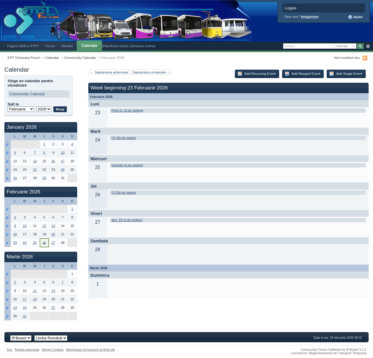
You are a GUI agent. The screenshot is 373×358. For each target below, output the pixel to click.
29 (44, 178)
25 (34, 242)
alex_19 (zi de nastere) (127, 220)
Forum (50, 46)
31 (24, 316)
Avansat (368, 46)
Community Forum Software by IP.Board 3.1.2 (333, 349)
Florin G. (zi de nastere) (127, 110)
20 (53, 234)
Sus (9, 349)
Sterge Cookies (53, 349)
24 (62, 169)
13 (53, 226)
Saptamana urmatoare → (151, 72)
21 (34, 169)
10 (62, 152)
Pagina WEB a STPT (23, 46)
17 (62, 161)
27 (53, 242)
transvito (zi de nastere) (127, 165)
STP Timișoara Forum (23, 57)
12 (44, 226)
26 (15, 178)
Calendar (89, 45)
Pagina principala (27, 349)
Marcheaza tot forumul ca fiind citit (90, 349)
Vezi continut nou (347, 57)
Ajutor (355, 17)
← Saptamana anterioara (109, 72)
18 (34, 299)
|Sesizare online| (142, 46)
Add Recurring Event (256, 73)
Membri (67, 46)
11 (34, 290)
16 (53, 161)
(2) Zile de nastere (124, 138)
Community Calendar (80, 57)
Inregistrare (310, 16)
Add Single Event (345, 73)
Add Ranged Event (302, 73)
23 (15, 242)
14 (34, 161)
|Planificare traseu (116, 46)
